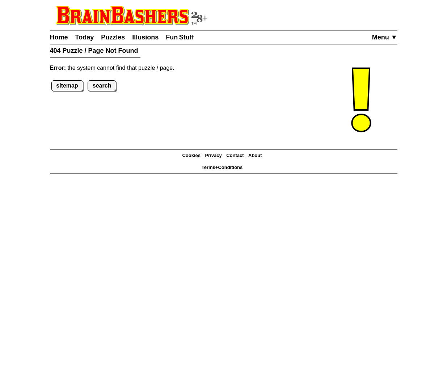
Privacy (213, 155)
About (255, 155)
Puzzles (113, 37)
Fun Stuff (180, 37)
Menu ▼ (384, 37)
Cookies (191, 155)
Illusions (145, 37)
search (102, 85)
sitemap (67, 85)
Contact (235, 155)
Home (59, 37)
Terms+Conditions (222, 167)
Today (84, 37)
